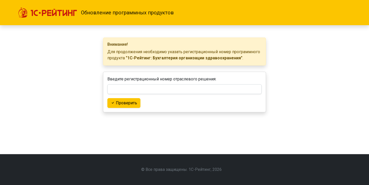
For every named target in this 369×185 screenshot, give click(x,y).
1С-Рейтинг (200, 169)
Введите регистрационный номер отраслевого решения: (161, 79)
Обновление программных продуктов (127, 13)
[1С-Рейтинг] (47, 12)
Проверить (124, 102)
